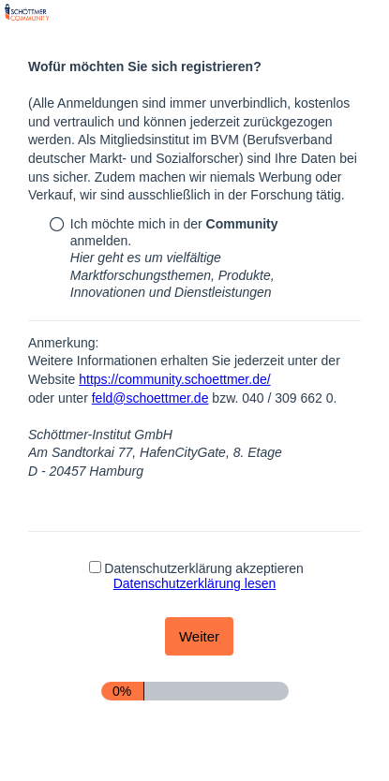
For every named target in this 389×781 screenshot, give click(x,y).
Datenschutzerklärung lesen (195, 583)
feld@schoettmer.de (150, 397)
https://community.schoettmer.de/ (174, 379)
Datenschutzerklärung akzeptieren (196, 576)
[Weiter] (199, 636)
